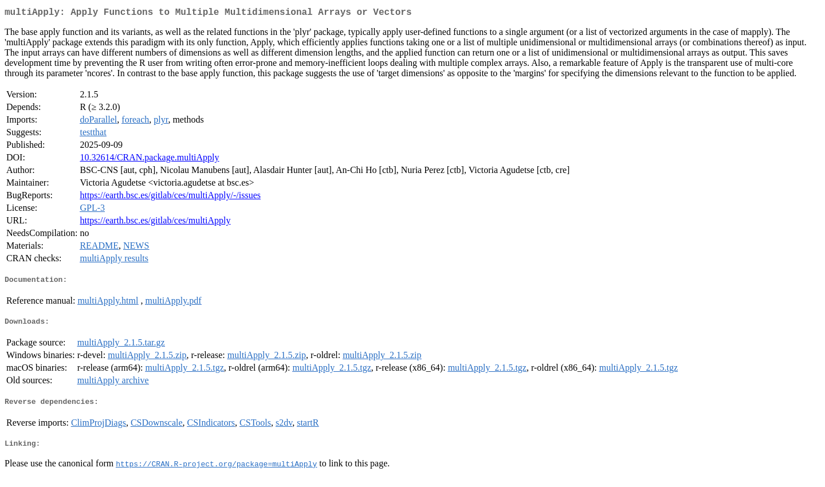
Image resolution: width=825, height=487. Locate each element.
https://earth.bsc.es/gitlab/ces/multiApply (155, 222)
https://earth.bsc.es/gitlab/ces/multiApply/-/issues (170, 197)
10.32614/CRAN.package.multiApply (149, 159)
